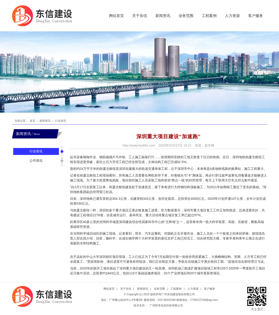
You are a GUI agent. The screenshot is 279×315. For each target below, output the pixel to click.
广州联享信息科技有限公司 (166, 305)
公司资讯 (35, 160)
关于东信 (139, 16)
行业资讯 (60, 120)
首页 (32, 120)
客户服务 (255, 16)
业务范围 (186, 16)
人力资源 (232, 16)
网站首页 (116, 16)
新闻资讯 (162, 16)
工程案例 (209, 16)
